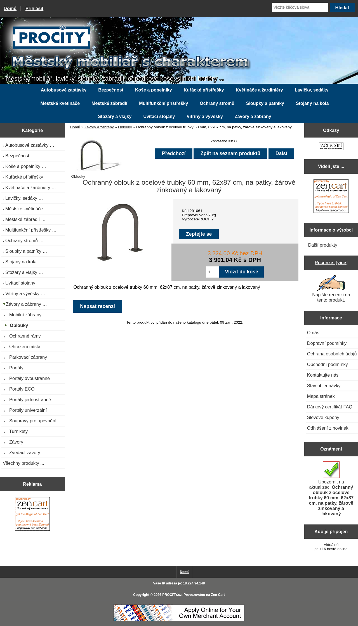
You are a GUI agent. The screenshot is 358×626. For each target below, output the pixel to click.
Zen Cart (218, 595)
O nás (313, 332)
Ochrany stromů (217, 103)
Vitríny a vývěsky (205, 116)
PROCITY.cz (172, 595)
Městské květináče (60, 103)
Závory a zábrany (99, 127)
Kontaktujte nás (322, 374)
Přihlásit (34, 8)
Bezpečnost (110, 90)
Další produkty (322, 244)
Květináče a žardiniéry (259, 90)
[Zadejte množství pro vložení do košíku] (212, 272)
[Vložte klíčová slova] (300, 7)
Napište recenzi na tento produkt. (331, 288)
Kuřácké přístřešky (204, 90)
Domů (10, 8)
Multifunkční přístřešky (163, 103)
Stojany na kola (312, 103)
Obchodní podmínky (327, 364)
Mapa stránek (321, 396)
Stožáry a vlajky (114, 116)
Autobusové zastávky (64, 90)
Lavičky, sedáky (312, 90)
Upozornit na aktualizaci (331, 488)
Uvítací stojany (159, 116)
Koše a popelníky (153, 90)
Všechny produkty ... (23, 463)
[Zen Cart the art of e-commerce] (32, 514)
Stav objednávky (324, 385)
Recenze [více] (331, 262)
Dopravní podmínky (327, 343)
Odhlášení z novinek (327, 427)
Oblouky (125, 127)
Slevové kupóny (323, 417)
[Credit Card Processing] (179, 620)
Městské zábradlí (109, 103)
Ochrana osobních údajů (332, 353)
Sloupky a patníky (265, 103)
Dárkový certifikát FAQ (329, 406)
